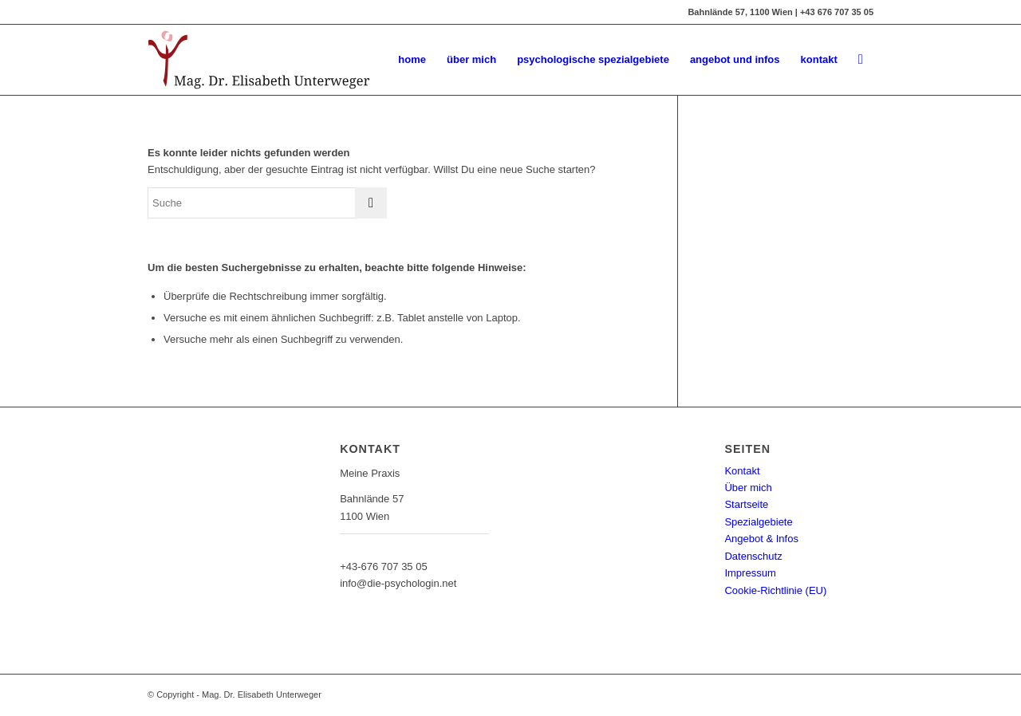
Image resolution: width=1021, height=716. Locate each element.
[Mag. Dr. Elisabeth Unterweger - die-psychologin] (259, 60)
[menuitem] (412, 60)
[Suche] (860, 60)
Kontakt (741, 471)
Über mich (747, 488)
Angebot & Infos (761, 539)
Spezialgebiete (758, 522)
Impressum (749, 573)
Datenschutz (753, 556)
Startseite (746, 504)
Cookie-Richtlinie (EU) (775, 590)
